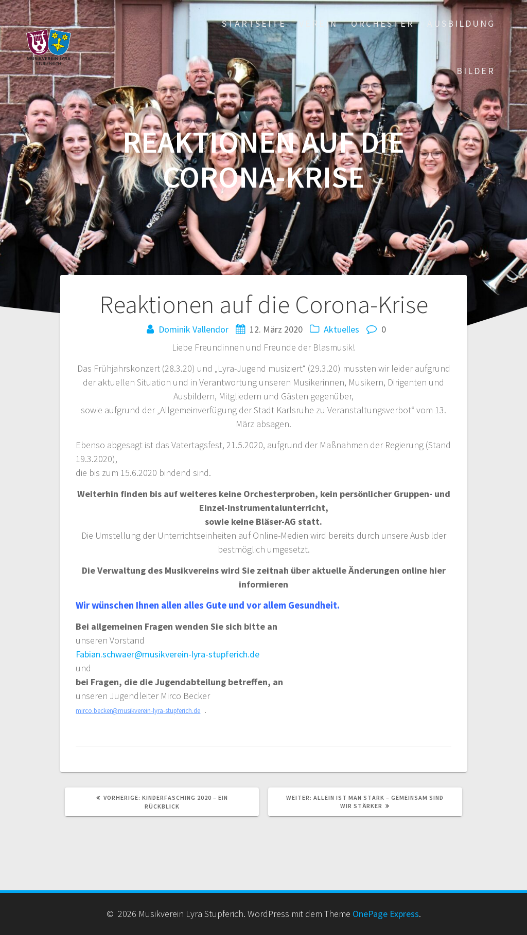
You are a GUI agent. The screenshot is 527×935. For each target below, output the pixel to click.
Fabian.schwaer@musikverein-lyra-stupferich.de (167, 654)
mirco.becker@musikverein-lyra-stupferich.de (138, 710)
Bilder (475, 71)
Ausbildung (461, 23)
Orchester (382, 23)
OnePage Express (386, 914)
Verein (318, 23)
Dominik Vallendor (194, 329)
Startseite (254, 23)
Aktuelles (341, 329)
